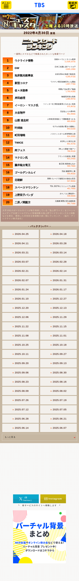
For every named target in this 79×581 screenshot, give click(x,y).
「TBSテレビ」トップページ (39, 4)
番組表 (73, 5)
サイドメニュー (6, 5)
